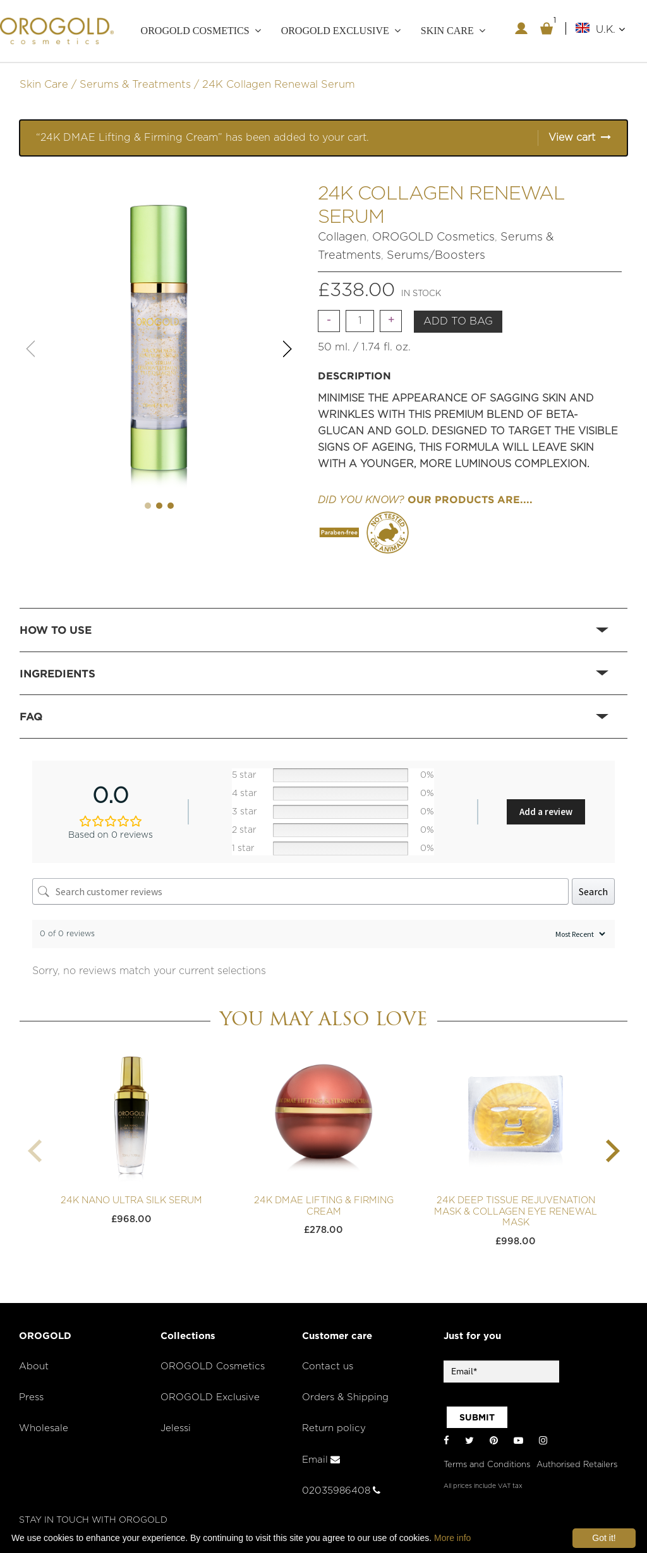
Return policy (334, 1428)
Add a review (545, 812)
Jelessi (175, 1428)
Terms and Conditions (487, 1465)
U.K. (610, 29)
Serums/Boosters (436, 255)
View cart (571, 138)
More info (452, 1538)
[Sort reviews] (578, 934)
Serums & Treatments (135, 85)
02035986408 (341, 1491)
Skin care (447, 30)
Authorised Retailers (576, 1465)
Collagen (342, 237)
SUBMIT (477, 1417)
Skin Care (44, 85)
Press (31, 1397)
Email (321, 1460)
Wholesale (43, 1428)
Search (593, 891)
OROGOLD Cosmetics (195, 30)
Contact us (327, 1366)
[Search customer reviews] (300, 891)
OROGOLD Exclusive (335, 30)
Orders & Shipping (345, 1397)
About (34, 1366)
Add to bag (458, 321)
